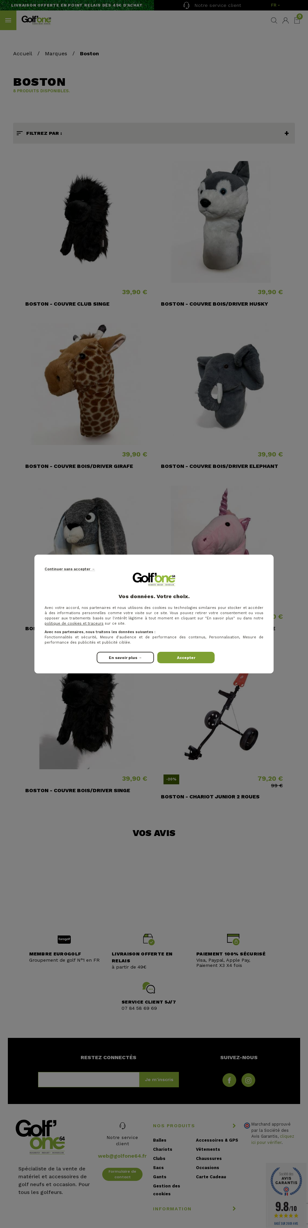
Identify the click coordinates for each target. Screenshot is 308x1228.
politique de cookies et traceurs (74, 623)
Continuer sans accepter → (70, 569)
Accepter (186, 657)
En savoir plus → (125, 657)
